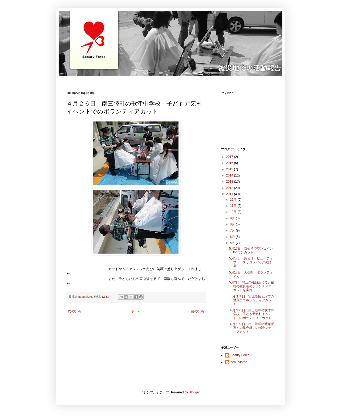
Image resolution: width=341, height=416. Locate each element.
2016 (230, 163)
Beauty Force (239, 355)
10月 (234, 212)
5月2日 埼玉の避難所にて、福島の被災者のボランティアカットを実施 (251, 286)
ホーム (136, 311)
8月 (233, 224)
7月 (233, 230)
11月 (234, 206)
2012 (230, 188)
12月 (234, 199)
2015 (230, 169)
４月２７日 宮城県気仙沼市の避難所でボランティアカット (251, 300)
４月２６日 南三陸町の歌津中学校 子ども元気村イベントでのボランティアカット (251, 314)
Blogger (194, 392)
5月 (233, 243)
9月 (233, 218)
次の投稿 (74, 311)
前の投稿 (197, 311)
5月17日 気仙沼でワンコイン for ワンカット (251, 250)
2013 (230, 181)
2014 (230, 175)
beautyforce (238, 362)
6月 (233, 237)
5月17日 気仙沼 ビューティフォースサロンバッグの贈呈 (251, 262)
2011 (230, 194)
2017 (230, 157)
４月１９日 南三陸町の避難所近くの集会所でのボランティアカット (251, 328)
